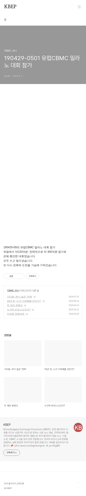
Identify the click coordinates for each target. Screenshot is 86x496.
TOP (79, 485)
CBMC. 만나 (13, 290)
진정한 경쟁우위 (15, 314)
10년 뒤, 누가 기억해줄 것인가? (24, 301)
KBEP (10, 6)
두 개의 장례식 (15, 305)
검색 (71, 6)
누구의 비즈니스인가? (19, 309)
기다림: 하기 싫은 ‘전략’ (19, 296)
